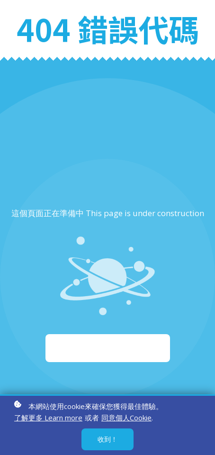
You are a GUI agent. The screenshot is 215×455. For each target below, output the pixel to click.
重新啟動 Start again (107, 348)
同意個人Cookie (126, 417)
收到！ (107, 439)
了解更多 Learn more (48, 417)
